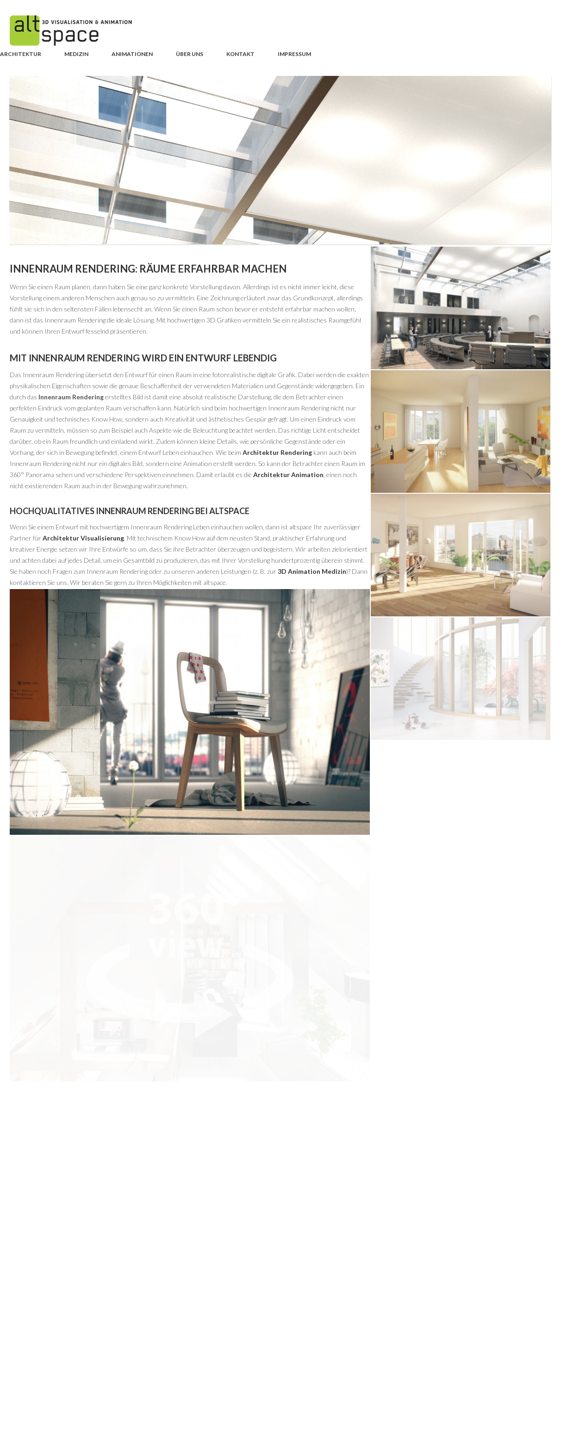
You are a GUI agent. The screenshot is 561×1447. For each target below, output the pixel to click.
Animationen (132, 53)
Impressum (294, 53)
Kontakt (240, 53)
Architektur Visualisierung (83, 538)
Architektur (20, 53)
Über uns (189, 53)
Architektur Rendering (277, 452)
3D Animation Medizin (312, 571)
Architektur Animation (288, 474)
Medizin (76, 53)
